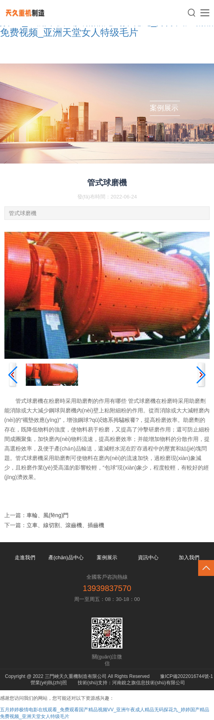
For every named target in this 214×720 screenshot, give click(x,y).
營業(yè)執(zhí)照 (49, 682)
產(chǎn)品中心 (66, 557)
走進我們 (25, 557)
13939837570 (107, 588)
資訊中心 (148, 557)
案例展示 (107, 557)
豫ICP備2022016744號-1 (186, 676)
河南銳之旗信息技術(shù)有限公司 (148, 682)
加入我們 (189, 557)
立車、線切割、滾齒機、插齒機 (65, 525)
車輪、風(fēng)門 (48, 515)
